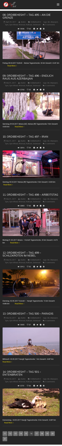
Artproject (54, 22)
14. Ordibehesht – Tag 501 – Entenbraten (22, 373)
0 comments (50, 25)
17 (37, 434)
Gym (7, 25)
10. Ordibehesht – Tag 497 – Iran (25, 136)
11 (5, 434)
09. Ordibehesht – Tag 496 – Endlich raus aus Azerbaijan (28, 77)
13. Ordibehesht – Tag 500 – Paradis (28, 313)
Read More (11, 66)
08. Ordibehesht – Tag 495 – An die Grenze (27, 16)
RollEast (29, 25)
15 (26, 434)
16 (31, 434)
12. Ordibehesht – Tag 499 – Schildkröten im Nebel (22, 254)
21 (5, 439)
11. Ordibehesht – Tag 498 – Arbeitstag (30, 194)
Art (49, 22)
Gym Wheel (13, 25)
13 (15, 434)
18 (42, 434)
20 (52, 434)
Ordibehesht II (36, 22)
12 (10, 434)
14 (21, 434)
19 (47, 434)
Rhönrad (22, 25)
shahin (23, 22)
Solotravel (36, 25)
